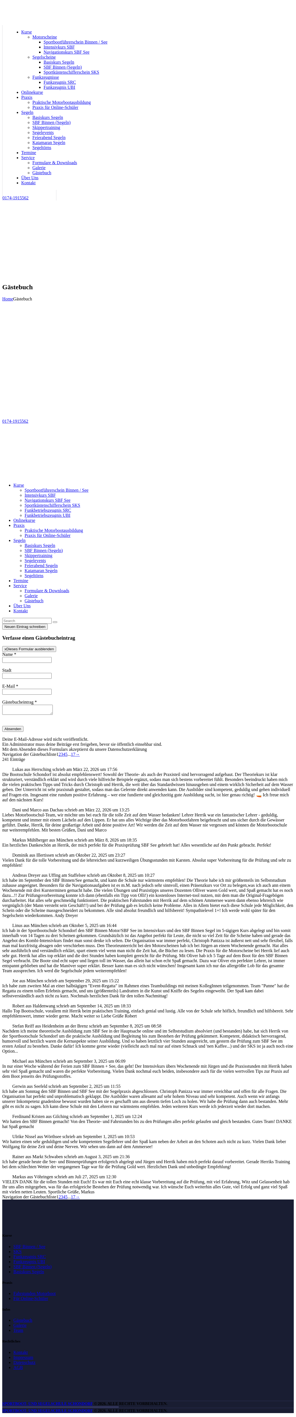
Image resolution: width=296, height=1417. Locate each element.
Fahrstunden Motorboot (34, 1295)
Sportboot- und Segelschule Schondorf (47, 1405)
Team (18, 1332)
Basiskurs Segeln (28, 1273)
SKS (17, 1253)
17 (73, 756)
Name (9, 654)
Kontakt (20, 1354)
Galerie (20, 1327)
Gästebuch (22, 1322)
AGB (18, 1369)
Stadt (6, 670)
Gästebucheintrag (19, 702)
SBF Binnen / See (29, 1248)
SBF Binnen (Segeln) (32, 1268)
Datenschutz (24, 1364)
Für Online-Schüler (30, 1300)
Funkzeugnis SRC (29, 1258)
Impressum (23, 1359)
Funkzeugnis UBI (29, 1263)
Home (7, 299)
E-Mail (10, 686)
